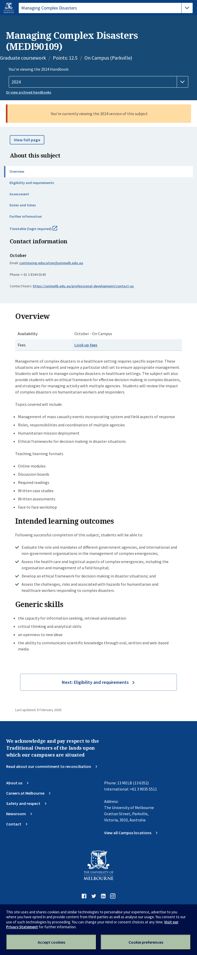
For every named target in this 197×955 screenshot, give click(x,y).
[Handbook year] (98, 82)
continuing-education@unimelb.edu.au (51, 263)
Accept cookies (51, 942)
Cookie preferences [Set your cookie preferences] (146, 942)
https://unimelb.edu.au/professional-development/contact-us (83, 286)
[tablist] (106, 8)
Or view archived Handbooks (28, 92)
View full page (27, 139)
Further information (25, 216)
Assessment (19, 194)
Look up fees (85, 344)
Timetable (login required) (38, 230)
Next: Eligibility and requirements (95, 682)
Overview (16, 171)
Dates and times (22, 205)
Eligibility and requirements (31, 182)
